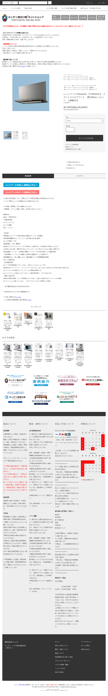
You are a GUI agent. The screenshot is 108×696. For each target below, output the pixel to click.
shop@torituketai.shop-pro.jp (68, 687)
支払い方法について (61, 645)
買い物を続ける (69, 168)
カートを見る (85, 645)
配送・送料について (61, 649)
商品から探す (27, 8)
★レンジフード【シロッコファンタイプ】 (78, 76)
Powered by (54, 690)
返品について (69, 147)
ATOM (61, 672)
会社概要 (83, 17)
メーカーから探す (14, 8)
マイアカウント (86, 642)
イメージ (80, 176)
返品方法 (74, 17)
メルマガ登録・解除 (50, 8)
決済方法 (65, 17)
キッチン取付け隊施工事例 (67, 8)
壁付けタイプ (93, 79)
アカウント (88, 3)
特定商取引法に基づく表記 (73, 149)
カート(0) (100, 3)
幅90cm (91, 78)
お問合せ (92, 17)
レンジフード (79, 74)
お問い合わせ (83, 8)
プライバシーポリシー (62, 661)
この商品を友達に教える (71, 162)
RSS (56, 672)
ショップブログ (60, 668)
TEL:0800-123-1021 (95, 8)
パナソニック (71, 74)
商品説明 (28, 176)
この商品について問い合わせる (73, 165)
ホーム (5, 8)
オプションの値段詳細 (72, 144)
